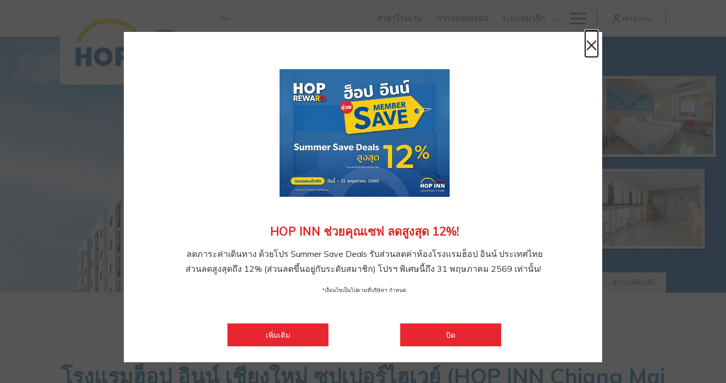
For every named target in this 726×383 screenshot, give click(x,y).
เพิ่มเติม (297, 335)
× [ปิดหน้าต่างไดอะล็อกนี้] (591, 43)
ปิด (450, 335)
